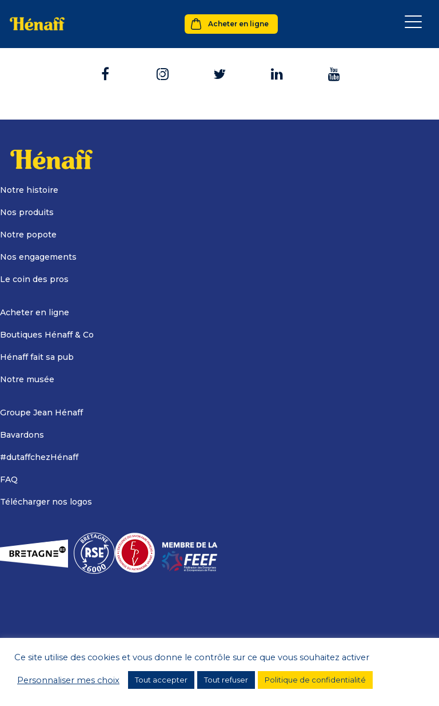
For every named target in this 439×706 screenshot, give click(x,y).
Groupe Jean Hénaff (41, 412)
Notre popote (28, 234)
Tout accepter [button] (161, 679)
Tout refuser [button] (226, 679)
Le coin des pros (34, 279)
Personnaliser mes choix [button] (68, 680)
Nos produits (27, 212)
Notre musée (27, 379)
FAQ (9, 479)
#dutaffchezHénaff (39, 457)
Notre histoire (29, 190)
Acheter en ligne (238, 23)
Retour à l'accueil (219, 69)
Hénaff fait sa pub (37, 357)
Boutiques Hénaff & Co (47, 335)
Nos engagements (38, 257)
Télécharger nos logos (46, 502)
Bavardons (22, 435)
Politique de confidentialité (315, 679)
